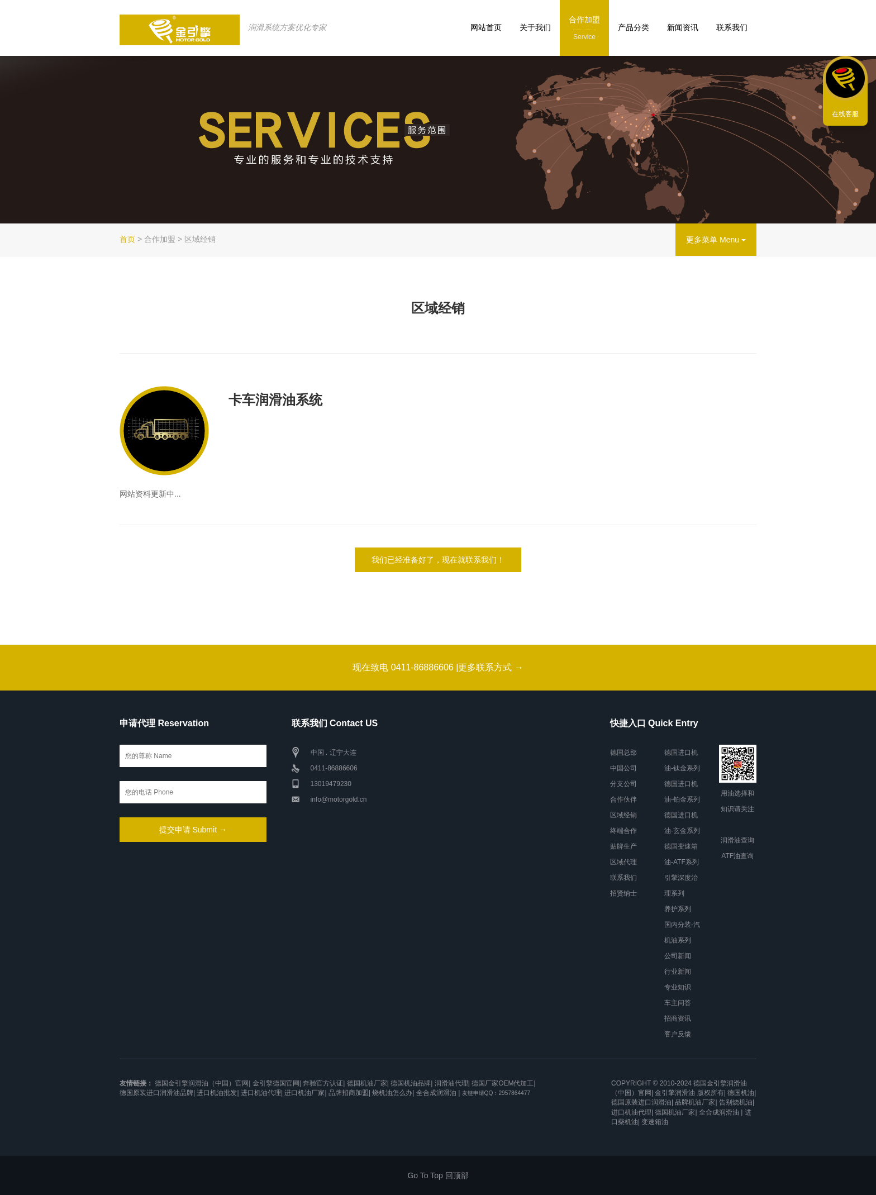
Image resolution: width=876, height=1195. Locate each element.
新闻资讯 (682, 27)
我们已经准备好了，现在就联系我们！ (438, 559)
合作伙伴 (623, 799)
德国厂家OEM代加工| (503, 1083)
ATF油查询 (737, 856)
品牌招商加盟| (349, 1093)
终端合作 (623, 831)
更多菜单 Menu (716, 239)
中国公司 (623, 768)
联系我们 (732, 27)
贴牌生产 (623, 846)
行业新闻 (677, 971)
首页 (127, 239)
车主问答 (677, 1003)
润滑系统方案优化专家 (287, 27)
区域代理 (623, 862)
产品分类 (633, 27)
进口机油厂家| (305, 1093)
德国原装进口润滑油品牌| (157, 1093)
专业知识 (677, 987)
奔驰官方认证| (324, 1083)
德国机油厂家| (368, 1083)
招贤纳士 (623, 893)
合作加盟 (584, 28)
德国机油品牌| (411, 1083)
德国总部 (623, 752)
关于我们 (535, 27)
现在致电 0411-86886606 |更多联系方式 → (438, 667)
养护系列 (677, 909)
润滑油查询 (737, 840)
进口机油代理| (262, 1093)
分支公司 (623, 784)
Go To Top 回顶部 (437, 1175)
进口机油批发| (218, 1093)
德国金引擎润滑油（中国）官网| (202, 1083)
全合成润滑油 (436, 1093)
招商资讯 (677, 1018)
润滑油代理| (452, 1083)
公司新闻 (677, 956)
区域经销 (623, 815)
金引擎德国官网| (277, 1083)
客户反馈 (677, 1034)
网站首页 (486, 27)
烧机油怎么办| (393, 1093)
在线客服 (845, 114)
